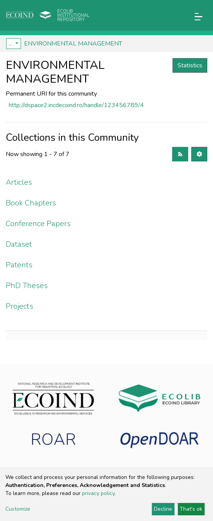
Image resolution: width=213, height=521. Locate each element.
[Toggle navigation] (198, 16)
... (11, 43)
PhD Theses (27, 285)
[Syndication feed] (180, 154)
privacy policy (98, 493)
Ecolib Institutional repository (73, 15)
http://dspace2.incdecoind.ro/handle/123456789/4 (76, 105)
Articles (19, 182)
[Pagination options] (199, 154)
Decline (163, 509)
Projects (19, 306)
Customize (17, 509)
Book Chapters (31, 203)
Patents (19, 265)
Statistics (190, 65)
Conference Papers (38, 223)
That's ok (191, 509)
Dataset (19, 244)
